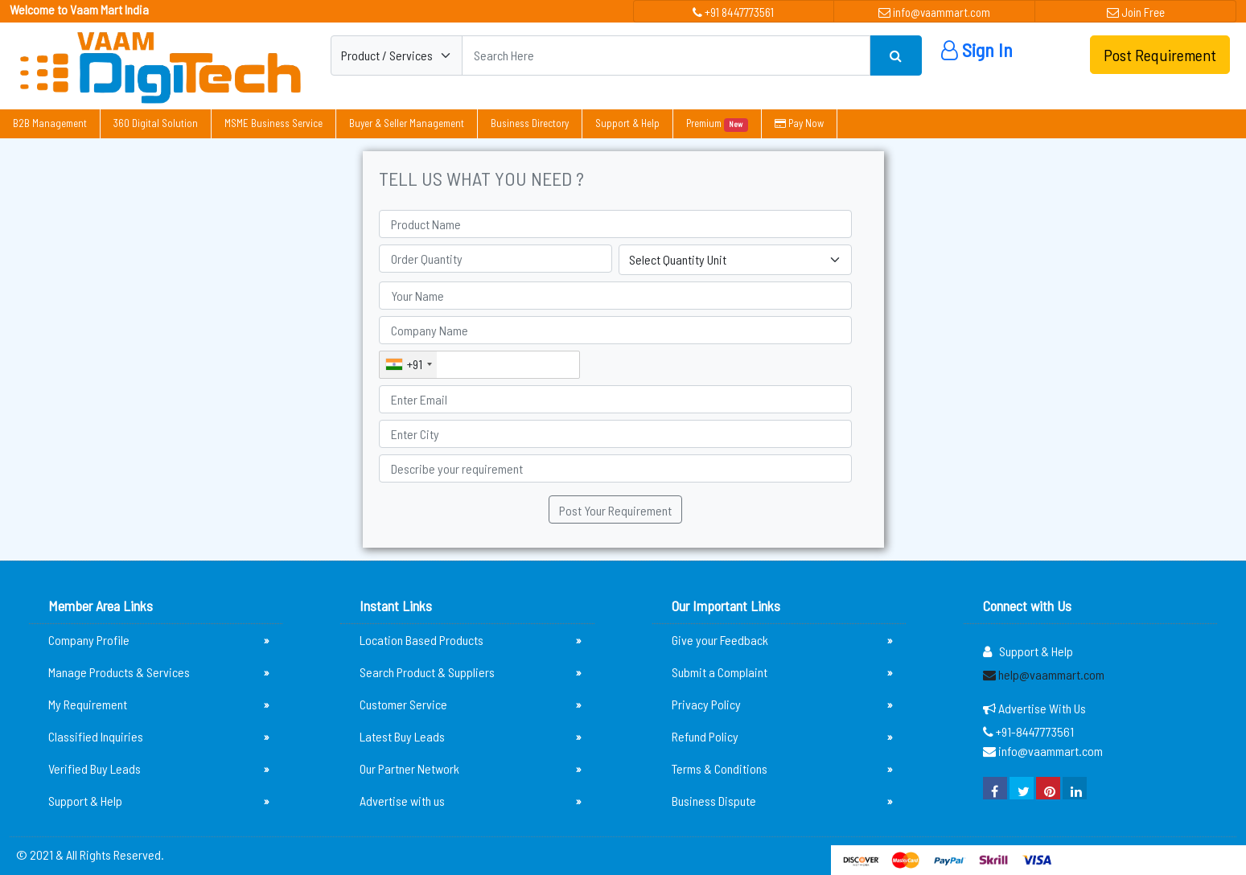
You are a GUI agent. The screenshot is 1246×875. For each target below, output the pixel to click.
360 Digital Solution (155, 123)
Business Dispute (782, 801)
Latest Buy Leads (470, 736)
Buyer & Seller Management (406, 123)
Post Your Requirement (615, 510)
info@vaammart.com (934, 12)
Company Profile (158, 640)
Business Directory (530, 123)
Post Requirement (1160, 54)
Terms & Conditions (782, 768)
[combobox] (408, 364)
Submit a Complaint (782, 672)
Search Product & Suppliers (470, 672)
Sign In (977, 49)
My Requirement (158, 704)
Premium (717, 124)
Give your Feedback (782, 640)
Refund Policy (782, 736)
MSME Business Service (273, 123)
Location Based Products (470, 640)
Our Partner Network (470, 768)
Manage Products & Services (158, 672)
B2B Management (50, 123)
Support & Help (627, 123)
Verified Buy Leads (158, 768)
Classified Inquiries (158, 736)
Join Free (1136, 12)
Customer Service (470, 704)
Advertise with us (470, 801)
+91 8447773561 (733, 12)
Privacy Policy (782, 704)
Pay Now (799, 123)
